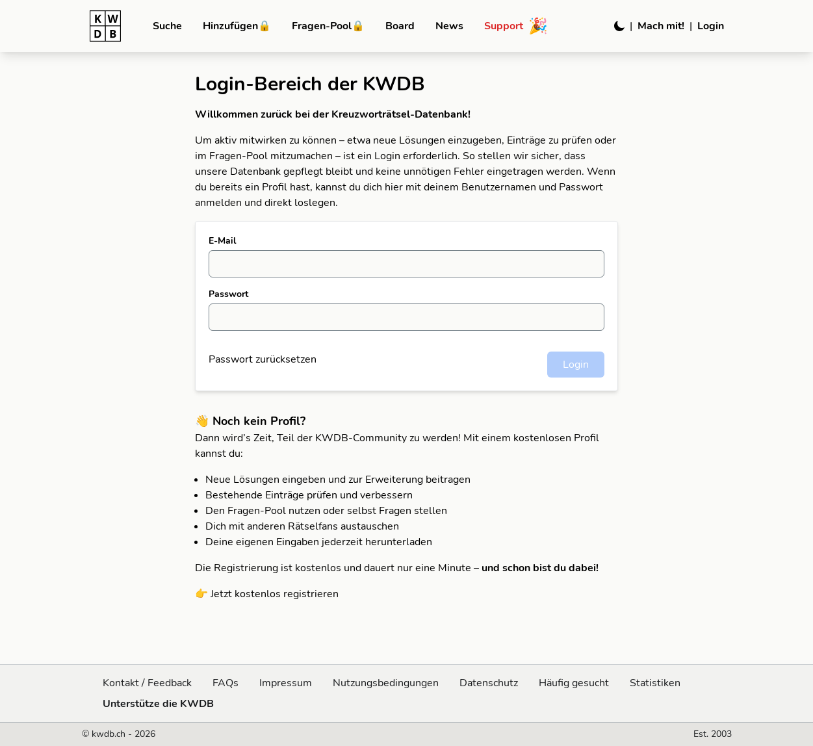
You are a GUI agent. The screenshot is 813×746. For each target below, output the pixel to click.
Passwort (228, 294)
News (449, 26)
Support (516, 26)
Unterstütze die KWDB (158, 704)
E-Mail (222, 241)
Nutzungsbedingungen (386, 683)
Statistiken (655, 683)
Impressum (285, 683)
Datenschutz (488, 683)
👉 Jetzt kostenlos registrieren (267, 594)
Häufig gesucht (574, 683)
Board (400, 26)
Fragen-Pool (328, 26)
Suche (167, 26)
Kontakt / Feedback (147, 683)
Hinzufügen (237, 26)
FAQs (226, 683)
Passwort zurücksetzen (262, 359)
